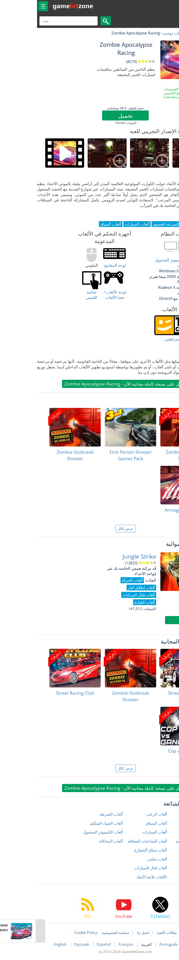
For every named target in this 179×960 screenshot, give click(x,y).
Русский (46, 944)
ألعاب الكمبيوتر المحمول (67, 832)
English (24, 944)
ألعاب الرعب (120, 814)
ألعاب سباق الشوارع (114, 850)
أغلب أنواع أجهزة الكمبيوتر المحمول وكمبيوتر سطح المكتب (148, 262)
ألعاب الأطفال (164, 823)
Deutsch (157, 944)
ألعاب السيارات (118, 832)
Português (133, 944)
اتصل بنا (107, 932)
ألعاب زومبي (137, 33)
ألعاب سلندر (121, 859)
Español (68, 944)
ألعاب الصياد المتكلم (70, 823)
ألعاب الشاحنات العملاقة (111, 841)
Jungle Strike (103, 556)
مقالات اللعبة (131, 932)
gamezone (37, 6)
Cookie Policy (49, 932)
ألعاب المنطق (164, 859)
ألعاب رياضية (165, 867)
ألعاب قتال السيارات (114, 867)
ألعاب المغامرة (163, 850)
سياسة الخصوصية (79, 932)
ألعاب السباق (120, 823)
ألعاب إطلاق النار (162, 814)
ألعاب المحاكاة (75, 841)
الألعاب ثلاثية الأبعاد (115, 877)
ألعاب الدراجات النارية (158, 841)
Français (90, 944)
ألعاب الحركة (165, 832)
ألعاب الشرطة (75, 814)
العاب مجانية (160, 33)
